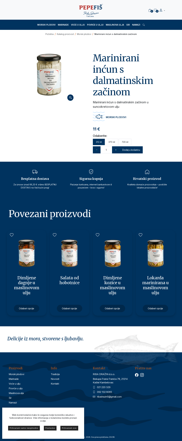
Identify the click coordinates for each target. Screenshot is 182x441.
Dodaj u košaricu (131, 149)
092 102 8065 (102, 391)
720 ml (125, 142)
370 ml (111, 142)
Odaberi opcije (26, 308)
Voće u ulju (78, 24)
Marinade (63, 24)
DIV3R (112, 437)
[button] (162, 10)
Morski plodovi (46, 24)
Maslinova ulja (115, 24)
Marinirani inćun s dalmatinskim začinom (115, 34)
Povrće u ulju (95, 24)
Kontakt (55, 383)
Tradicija (55, 374)
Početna (49, 34)
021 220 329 (101, 387)
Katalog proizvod (65, 34)
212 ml (99, 142)
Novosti (55, 378)
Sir (128, 24)
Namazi (136, 24)
